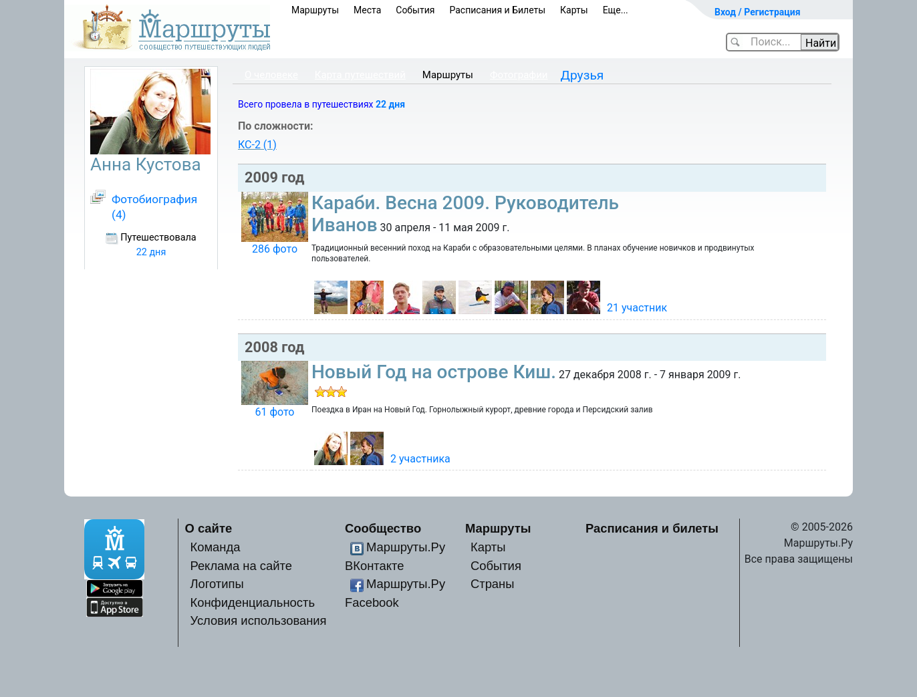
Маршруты (315, 10)
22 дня (390, 104)
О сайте (209, 528)
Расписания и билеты (651, 528)
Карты (574, 10)
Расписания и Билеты (497, 10)
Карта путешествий (360, 75)
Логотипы (216, 584)
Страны (493, 584)
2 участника (420, 458)
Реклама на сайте (241, 566)
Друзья (582, 75)
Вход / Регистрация (757, 12)
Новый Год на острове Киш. (433, 372)
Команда (215, 547)
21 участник (637, 307)
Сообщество (383, 528)
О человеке (271, 75)
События (415, 10)
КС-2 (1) (257, 144)
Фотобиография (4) (154, 206)
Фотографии (519, 75)
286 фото (274, 249)
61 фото (274, 412)
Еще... (615, 10)
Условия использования (258, 620)
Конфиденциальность (252, 602)
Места (367, 10)
